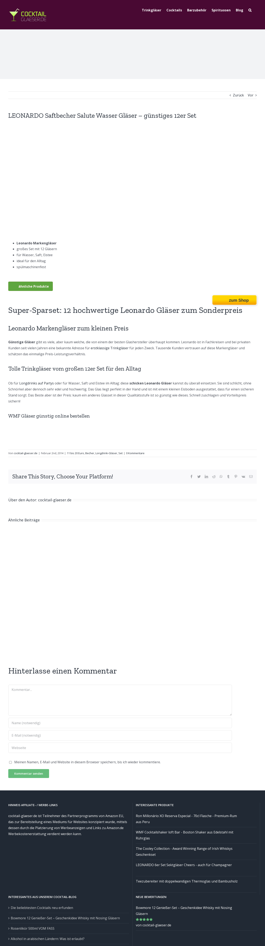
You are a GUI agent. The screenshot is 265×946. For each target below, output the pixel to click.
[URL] (120, 748)
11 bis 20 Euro (75, 453)
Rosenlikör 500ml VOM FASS (32, 928)
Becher (89, 453)
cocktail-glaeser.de (25, 453)
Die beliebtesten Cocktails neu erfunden (42, 907)
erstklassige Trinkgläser (110, 348)
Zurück (238, 95)
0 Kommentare (135, 453)
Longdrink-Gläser (106, 453)
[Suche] (250, 9)
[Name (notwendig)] (120, 723)
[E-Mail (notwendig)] (120, 735)
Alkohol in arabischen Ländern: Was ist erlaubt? (47, 938)
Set (120, 453)
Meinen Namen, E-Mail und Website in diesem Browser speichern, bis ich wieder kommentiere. (87, 762)
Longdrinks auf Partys (36, 383)
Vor (250, 95)
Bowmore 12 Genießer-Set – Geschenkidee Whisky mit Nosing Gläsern (65, 918)
